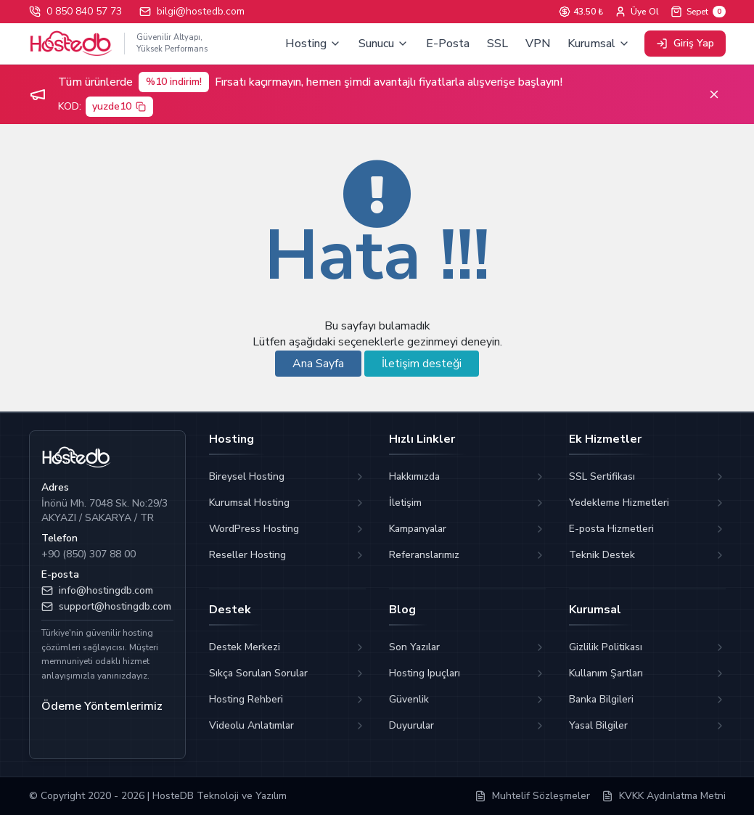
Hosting (313, 44)
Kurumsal (598, 44)
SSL (497, 44)
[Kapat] (714, 94)
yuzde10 (120, 106)
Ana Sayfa (318, 364)
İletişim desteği (422, 364)
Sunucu (383, 44)
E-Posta (448, 44)
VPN (537, 44)
